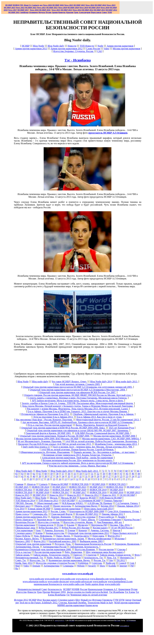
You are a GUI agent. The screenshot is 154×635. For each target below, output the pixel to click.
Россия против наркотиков (47, 552)
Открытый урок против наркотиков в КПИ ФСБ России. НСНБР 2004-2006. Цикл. (63, 427)
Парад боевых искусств (124, 533)
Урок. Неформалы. (43, 536)
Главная (19, 484)
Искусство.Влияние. (85, 549)
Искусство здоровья (85, 517)
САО (99, 51)
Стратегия (91, 555)
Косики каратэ (100, 527)
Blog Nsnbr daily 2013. (87, 471)
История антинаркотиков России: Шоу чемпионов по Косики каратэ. (77, 460)
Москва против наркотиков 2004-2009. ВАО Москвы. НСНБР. (47, 438)
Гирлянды (107, 600)
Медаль (54, 498)
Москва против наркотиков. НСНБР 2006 (114, 436)
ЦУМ (121, 600)
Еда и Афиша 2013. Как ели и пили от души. (99, 417)
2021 (41, 7)
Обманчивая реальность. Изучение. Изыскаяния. (45, 452)
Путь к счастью (23, 552)
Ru (16, 568)
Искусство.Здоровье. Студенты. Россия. (73, 51)
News (87, 5)
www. (85, 573)
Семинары (68, 565)
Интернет (55, 592)
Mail (17, 565)
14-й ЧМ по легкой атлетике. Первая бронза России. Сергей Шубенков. (77, 449)
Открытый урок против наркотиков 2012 (88, 533)
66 (138, 471)
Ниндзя (116, 530)
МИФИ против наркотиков (71, 605)
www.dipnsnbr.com (99, 578)
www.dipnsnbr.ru (117, 578)
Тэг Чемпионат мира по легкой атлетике (86, 594)
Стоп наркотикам (24, 530)
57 (63, 473)
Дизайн (121, 517)
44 (138, 473)
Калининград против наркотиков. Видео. (69, 560)
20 (31, 479)
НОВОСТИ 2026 (80, 484)
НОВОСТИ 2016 (98, 492)
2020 (62, 7)
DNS (63, 592)
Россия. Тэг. (100, 560)
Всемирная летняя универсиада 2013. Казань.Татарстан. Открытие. (77, 455)
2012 (25, 600)
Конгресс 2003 (22, 541)
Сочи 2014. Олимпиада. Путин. (123, 511)
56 (69, 473)
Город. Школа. (88, 519)
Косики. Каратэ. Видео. (27, 538)
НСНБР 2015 (133, 492)
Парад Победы (22, 536)
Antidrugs (24, 12)
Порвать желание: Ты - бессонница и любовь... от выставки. (104, 452)
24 (133, 476)
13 (65, 479)
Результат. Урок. (63, 544)
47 (121, 473)
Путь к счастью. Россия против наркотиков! (49, 425)
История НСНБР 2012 (87, 514)
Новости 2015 (22, 495)
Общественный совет (48, 503)
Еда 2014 (19, 508)
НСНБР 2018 (42, 492)
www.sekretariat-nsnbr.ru (35, 581)
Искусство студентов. (49, 522)
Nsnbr (100, 46)
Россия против (106, 549)
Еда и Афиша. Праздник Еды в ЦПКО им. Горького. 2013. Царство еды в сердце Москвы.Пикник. (78, 411)
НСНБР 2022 (30, 7)
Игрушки (97, 600)
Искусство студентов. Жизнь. (78, 522)
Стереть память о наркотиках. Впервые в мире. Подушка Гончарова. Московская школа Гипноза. (77, 398)
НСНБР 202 (58, 5)
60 (45, 473)
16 (60, 479)
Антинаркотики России (55, 546)
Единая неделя (45, 525)
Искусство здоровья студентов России (55, 563)
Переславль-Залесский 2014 (98, 508)
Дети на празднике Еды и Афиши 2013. (53, 417)
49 (109, 473)
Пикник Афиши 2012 (112, 514)
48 (115, 473)
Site (111, 560)
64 (28, 473)
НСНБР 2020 (73, 7)
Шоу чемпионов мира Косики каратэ (105, 552)
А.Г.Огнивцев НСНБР (89, 500)
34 (63, 476)
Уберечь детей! (42, 506)
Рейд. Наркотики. (74, 552)
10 (89, 479)
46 (133, 473)
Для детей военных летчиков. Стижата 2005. (77, 384)
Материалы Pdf (99, 525)
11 (83, 479)
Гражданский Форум (61, 514)
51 (92, 473)
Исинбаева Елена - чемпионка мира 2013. (116, 444)
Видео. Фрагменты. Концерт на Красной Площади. (102, 425)
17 (42, 479)
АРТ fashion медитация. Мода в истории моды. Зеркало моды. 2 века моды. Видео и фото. (77, 400)
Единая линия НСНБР (39, 508)
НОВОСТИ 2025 (117, 484)
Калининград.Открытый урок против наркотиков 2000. (43, 549)
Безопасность (55, 589)
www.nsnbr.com (67, 578)
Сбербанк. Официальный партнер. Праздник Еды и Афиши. (103, 414)
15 (54, 479)
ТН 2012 (120, 560)
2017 (12, 10)
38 (45, 476)
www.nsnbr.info (112, 584)
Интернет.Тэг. (127, 557)
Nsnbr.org (110, 563)
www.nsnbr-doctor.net (58, 581)
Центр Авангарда (24, 519)
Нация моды (91, 605)
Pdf (132, 565)
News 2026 (47, 5)
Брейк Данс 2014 (23, 563)
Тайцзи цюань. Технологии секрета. (51, 555)
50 (104, 473)
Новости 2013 (74, 495)
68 (126, 471)
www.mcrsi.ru (83, 578)
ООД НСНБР (68, 500)
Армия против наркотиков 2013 (31, 48)
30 (92, 476)
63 (22, 473)
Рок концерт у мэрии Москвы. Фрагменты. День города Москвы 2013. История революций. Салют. (77, 408)
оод (41, 5)
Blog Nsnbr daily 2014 (101, 381)
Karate (78, 557)
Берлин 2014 (107, 506)
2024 (92, 5)
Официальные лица (25, 527)
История (18, 600)
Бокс (38, 530)
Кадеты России (132, 519)
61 (40, 473)
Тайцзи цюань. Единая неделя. (115, 555)
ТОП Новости (87, 46)
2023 (111, 5)
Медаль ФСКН (68, 498)
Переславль (96, 12)
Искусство (21, 592)
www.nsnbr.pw (100, 581)
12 (77, 479)
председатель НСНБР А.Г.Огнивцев (108, 133)
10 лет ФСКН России (122, 527)
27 (109, 476)
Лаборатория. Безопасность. (84, 546)
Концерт (83, 530)
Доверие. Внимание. (61, 517)
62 (34, 473)
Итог (39, 600)
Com (132, 563)
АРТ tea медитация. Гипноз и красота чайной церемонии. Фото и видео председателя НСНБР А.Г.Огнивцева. (78, 463)
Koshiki (112, 565)
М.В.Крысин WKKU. (73, 503)
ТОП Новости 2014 (25, 500)
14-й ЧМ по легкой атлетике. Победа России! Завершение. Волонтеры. (101, 441)
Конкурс (62, 12)
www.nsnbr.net (52, 578)
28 (104, 476)
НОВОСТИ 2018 (23, 492)
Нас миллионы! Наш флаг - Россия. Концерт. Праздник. (44, 419)
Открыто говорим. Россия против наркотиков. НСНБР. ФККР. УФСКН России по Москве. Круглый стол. (77, 395)
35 (69, 476)
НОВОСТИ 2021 (23, 489)
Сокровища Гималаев (110, 519)
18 (48, 479)
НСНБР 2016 (116, 492)
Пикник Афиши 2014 (128, 506)
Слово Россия (93, 48)
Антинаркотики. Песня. (27, 546)
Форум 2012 (114, 536)
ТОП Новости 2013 (48, 500)
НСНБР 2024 (100, 5)
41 (28, 476)
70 (115, 471)
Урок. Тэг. (112, 557)
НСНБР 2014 (39, 495)
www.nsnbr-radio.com (73, 584)
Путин (60, 525)
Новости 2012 (92, 495)
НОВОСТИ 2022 (114, 487)
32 (80, 476)
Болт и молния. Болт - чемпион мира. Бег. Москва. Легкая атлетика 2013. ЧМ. (93, 446)
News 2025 (68, 5)
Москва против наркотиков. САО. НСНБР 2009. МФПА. (110, 438)
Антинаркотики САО (66, 519)
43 (16, 476)
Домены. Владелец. (54, 530)
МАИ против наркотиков (127, 602)
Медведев (83, 525)
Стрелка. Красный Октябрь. (73, 602)
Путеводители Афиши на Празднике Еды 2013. (45, 414)
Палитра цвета (81, 536)
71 (109, 471)
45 (127, 473)
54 (80, 473)
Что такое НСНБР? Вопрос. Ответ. (69, 381)
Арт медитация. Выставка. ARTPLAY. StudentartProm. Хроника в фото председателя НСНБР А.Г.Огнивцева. (77, 422)
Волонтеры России (24, 522)
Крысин (69, 12)
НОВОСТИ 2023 (77, 487)
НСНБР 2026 (98, 484)
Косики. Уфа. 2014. (120, 525)
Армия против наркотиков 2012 (66, 48)
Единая (71, 530)
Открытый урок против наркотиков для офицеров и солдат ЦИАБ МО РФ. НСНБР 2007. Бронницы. (77, 430)
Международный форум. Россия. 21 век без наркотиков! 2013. (107, 419)
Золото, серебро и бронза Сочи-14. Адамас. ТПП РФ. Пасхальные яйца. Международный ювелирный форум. (77, 403)
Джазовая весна (44, 519)
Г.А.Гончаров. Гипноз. (126, 503)
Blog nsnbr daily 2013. (127, 381)
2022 (20, 7)
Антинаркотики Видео (86, 506)
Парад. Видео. (63, 536)
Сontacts (43, 484)
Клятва (39, 533)
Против (46, 592)
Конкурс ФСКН (88, 498)
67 (132, 471)
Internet (123, 565)
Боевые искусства (55, 533)
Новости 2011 (109, 495)
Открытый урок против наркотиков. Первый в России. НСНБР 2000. (55, 436)
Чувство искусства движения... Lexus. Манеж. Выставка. (78, 466)
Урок (76, 12)
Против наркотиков (25, 525)
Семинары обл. (40, 514)
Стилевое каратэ (23, 533)
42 (22, 476)
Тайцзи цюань (22, 555)
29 (98, 476)
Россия (83, 589)
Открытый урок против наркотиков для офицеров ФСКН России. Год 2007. (77, 392)
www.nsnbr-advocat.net (81, 581)
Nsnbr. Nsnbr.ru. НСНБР (59, 557)
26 (115, 476)
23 (127, 476)
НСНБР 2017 (79, 492)
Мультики (119, 538)
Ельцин (71, 525)
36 (57, 476)
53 (86, 473)
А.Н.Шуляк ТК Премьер (99, 503)
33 (74, 476)
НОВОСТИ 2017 (61, 492)
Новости (72, 46)
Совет (44, 589)
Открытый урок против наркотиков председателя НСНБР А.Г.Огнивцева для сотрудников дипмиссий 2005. (77, 387)
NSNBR (75, 589)
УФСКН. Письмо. (24, 503)
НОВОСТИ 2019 (98, 489)
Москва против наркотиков (126, 48)
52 (98, 473)
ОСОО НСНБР (127, 495)
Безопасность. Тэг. (93, 557)
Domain (36, 565)
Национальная (95, 589)
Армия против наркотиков (120, 46)
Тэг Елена (130, 592)
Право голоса (22, 514)
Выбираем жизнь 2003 (91, 541)
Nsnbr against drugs (94, 584)
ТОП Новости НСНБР (110, 498)
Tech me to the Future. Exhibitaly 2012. (39, 602)
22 (138, 476)
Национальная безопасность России (93, 544)
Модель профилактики (99, 538)
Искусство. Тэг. (37, 560)
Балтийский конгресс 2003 (62, 541)
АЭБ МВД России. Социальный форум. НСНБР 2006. (102, 433)
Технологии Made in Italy (100, 602)
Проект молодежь (62, 506)
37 (51, 476)
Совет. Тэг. (20, 560)
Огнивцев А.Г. (110, 589)
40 (34, 476)
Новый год (86, 600)
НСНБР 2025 (79, 5)
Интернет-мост (23, 506)
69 (120, 471)
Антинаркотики (51, 565)
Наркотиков (124, 589)
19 (36, 479)
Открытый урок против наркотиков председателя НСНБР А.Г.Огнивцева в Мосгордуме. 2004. (78, 389)
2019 (83, 7)
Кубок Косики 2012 (48, 527)
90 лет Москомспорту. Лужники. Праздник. (40, 441)
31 (86, 476)
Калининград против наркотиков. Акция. (63, 538)
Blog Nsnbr (38, 46)
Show (102, 565)
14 (71, 479)
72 (103, 471)
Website (81, 565)
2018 (105, 7)
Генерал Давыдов (113, 500)
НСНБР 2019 (94, 7)
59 (51, 473)
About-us (31, 484)
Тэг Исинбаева (116, 592)
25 (121, 476)
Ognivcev (78, 555)
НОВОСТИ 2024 (40, 487)
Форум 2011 (40, 541)
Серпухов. (97, 563)
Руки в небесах (106, 517)
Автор (128, 600)
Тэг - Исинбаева (78, 60)
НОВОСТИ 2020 (61, 489)
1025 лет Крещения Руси (121, 427)
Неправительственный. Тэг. (29, 557)
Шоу (77, 600)
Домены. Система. (99, 530)
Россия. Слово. (58, 511)
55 (74, 473)
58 (57, 473)
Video (106, 48)
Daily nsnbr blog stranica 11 (36, 446)
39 (40, 476)
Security (92, 565)
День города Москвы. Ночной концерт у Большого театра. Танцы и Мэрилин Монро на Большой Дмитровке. (77, 406)
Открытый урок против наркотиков (33, 544)
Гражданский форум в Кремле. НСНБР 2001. (49, 433)
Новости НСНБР (59, 484)
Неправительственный (29, 589)
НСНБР (26, 46)
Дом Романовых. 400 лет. (109, 522)
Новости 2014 (57, 495)
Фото (137, 555)
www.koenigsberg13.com (120, 581)
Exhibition (83, 563)
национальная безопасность (48, 584)
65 (16, 473)
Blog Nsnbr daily (56, 46)
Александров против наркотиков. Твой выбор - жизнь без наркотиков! (77, 457)
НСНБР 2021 (52, 7)
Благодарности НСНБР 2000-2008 (86, 511)
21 (25, 479)
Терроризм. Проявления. (127, 544)
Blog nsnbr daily (40, 381)
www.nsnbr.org (36, 578)
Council (122, 563)
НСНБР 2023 (9, 7)
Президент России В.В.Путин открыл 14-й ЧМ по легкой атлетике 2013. (55, 444)
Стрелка (121, 549)
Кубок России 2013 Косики (76, 527)
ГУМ (115, 600)
